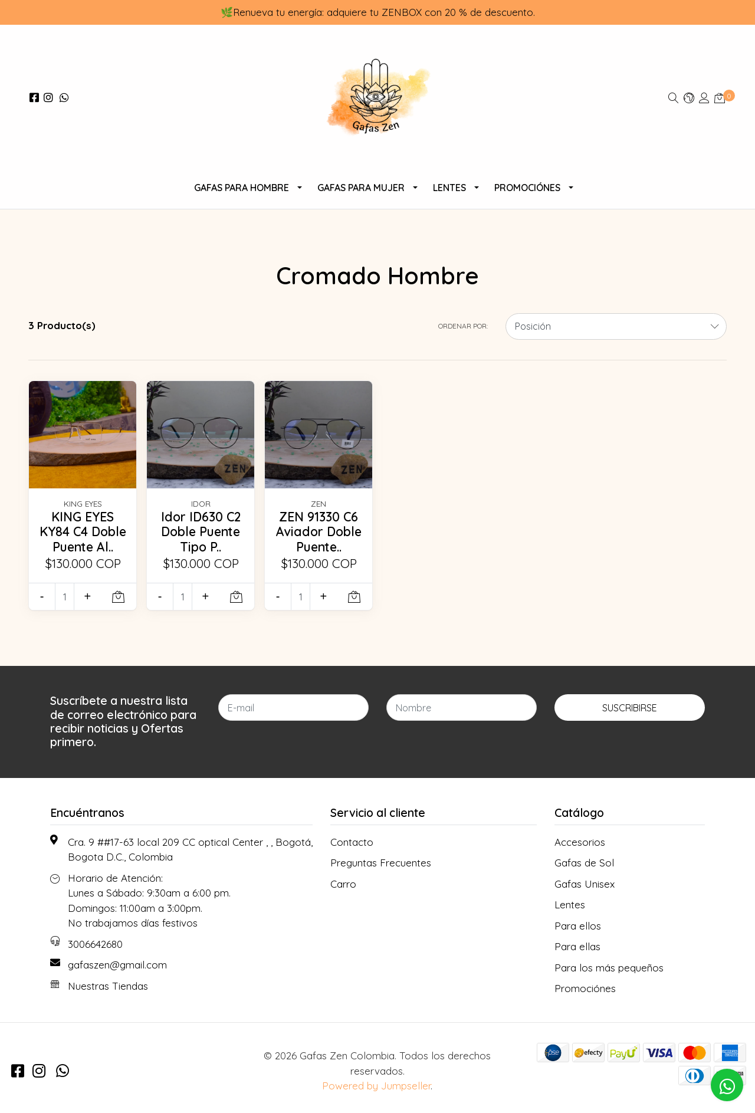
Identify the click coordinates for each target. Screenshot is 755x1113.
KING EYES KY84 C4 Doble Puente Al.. (83, 531)
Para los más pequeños (609, 967)
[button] (689, 97)
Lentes (449, 187)
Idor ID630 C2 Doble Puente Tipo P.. (201, 531)
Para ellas (577, 946)
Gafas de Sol (584, 862)
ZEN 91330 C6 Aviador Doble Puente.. (319, 531)
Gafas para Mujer (361, 187)
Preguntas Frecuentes (380, 862)
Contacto (351, 842)
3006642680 (95, 944)
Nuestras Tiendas (108, 986)
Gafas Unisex (584, 884)
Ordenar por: (463, 325)
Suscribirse (629, 708)
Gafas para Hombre (241, 187)
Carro (343, 884)
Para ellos (577, 926)
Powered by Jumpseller (376, 1085)
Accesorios (579, 842)
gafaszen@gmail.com (117, 964)
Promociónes (527, 187)
